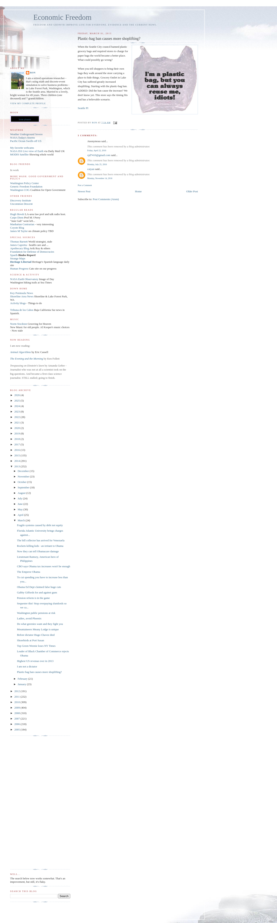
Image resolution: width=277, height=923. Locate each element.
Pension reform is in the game (33, 598)
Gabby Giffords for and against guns (37, 592)
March (22, 520)
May (20, 509)
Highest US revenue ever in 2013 (35, 661)
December (24, 471)
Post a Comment (85, 185)
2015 (17, 455)
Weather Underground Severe (26, 134)
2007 (17, 718)
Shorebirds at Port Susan (30, 640)
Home (138, 191)
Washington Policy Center (24, 183)
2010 (17, 702)
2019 (17, 433)
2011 (17, 696)
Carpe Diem (16, 217)
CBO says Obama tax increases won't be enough (43, 566)
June (20, 503)
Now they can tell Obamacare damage (38, 551)
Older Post (192, 191)
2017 (17, 444)
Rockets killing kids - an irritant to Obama (40, 545)
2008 (17, 713)
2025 (17, 400)
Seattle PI (83, 108)
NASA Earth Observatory (24, 279)
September (24, 487)
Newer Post (84, 191)
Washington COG (20, 189)
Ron (33, 72)
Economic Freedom (62, 17)
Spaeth (14, 255)
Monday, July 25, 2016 (97, 164)
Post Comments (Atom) (106, 199)
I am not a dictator (27, 666)
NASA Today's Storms (22, 137)
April (21, 514)
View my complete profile (28, 103)
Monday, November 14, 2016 (99, 178)
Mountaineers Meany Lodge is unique (38, 629)
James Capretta (18, 245)
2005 (17, 729)
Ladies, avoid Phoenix (29, 618)
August (22, 493)
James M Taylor (19, 231)
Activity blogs (18, 303)
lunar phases (25, 119)
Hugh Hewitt (17, 214)
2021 (17, 422)
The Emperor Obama (28, 571)
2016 (17, 449)
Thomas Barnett (19, 241)
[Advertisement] (27, 802)
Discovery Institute (20, 200)
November (24, 476)
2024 (17, 406)
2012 (17, 691)
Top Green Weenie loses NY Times (36, 645)
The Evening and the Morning (27, 358)
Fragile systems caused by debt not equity (40, 525)
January (22, 684)
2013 (17, 466)
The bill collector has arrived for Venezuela (40, 540)
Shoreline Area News (21, 296)
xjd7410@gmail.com (98, 155)
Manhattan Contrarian (22, 224)
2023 (17, 411)
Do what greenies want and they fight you (40, 623)
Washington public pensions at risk (36, 612)
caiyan (90, 169)
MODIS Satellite (19, 154)
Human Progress (19, 268)
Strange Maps (17, 258)
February (23, 678)
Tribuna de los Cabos (21, 309)
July (20, 498)
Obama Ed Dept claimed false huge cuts (39, 587)
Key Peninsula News (21, 293)
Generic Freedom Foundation (26, 186)
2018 (17, 439)
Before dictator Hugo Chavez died (35, 634)
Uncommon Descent (21, 203)
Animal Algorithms (21, 352)
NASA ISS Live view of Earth (26, 151)
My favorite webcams (22, 147)
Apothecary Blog (20, 248)
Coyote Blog (17, 227)
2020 (17, 428)
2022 (17, 417)
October (22, 482)
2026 (17, 395)
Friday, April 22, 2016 (96, 150)
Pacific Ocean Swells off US (26, 141)
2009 (17, 707)
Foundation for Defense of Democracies (32, 251)
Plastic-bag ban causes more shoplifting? (39, 672)
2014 (17, 460)
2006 (17, 724)
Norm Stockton (18, 323)
